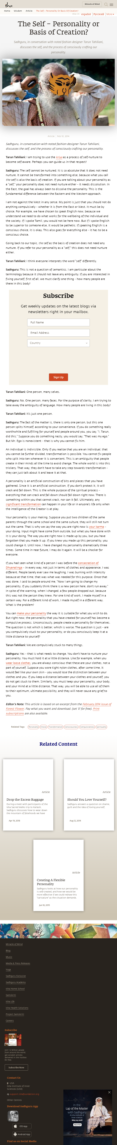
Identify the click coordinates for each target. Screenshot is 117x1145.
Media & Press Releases (18, 963)
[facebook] (3, 237)
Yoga (8, 969)
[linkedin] (3, 248)
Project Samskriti (15, 1014)
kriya (59, 157)
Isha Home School (15, 989)
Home (7, 11)
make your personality (31, 613)
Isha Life (10, 1001)
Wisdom (18, 11)
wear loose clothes (18, 663)
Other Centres (14, 1100)
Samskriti (11, 995)
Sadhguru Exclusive (16, 976)
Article (29, 11)
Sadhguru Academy (16, 982)
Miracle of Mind (14, 944)
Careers (10, 1021)
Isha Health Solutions (17, 1008)
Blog (8, 951)
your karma (96, 526)
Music (9, 957)
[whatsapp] (4, 231)
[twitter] (3, 242)
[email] (3, 253)
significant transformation (23, 504)
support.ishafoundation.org (24, 1094)
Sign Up (58, 377)
